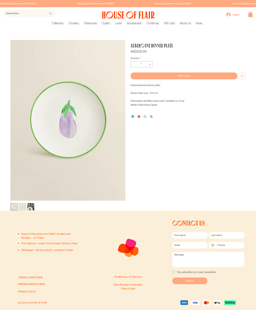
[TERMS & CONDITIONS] (35, 277)
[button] (250, 14)
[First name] (189, 235)
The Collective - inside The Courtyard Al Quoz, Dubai (49, 243)
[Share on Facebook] (133, 117)
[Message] (208, 259)
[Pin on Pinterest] (139, 117)
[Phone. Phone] (229, 245)
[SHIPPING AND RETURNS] (34, 284)
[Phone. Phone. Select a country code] (214, 245)
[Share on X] (151, 117)
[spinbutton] (141, 64)
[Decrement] (133, 64)
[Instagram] (120, 270)
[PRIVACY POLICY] (34, 291)
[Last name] (225, 235)
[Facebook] (128, 270)
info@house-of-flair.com (128, 276)
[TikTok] (135, 270)
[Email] (189, 245)
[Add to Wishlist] (242, 75)
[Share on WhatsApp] (145, 117)
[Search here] (24, 13)
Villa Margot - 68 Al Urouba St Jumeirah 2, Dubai (47, 250)
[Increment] (150, 64)
